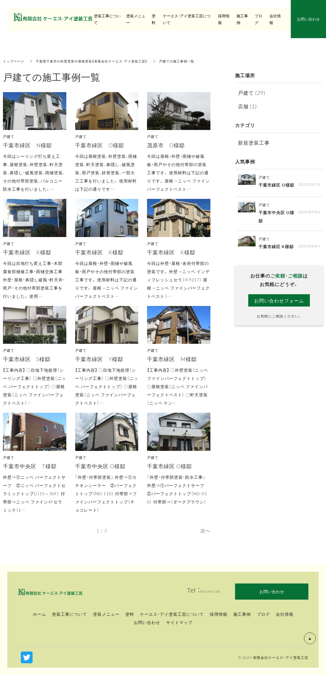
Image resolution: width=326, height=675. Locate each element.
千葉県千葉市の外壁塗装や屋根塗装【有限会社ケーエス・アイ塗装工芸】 (98, 61)
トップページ (14, 61)
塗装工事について (69, 614)
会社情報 (284, 614)
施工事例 (242, 614)
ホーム (39, 614)
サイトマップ (179, 622)
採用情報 (223, 19)
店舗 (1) (247, 106)
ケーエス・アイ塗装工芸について (172, 614)
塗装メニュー (106, 614)
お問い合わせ (147, 622)
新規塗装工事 (254, 142)
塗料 (129, 614)
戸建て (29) (252, 93)
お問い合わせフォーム (279, 300)
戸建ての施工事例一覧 (189, 61)
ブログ (263, 614)
